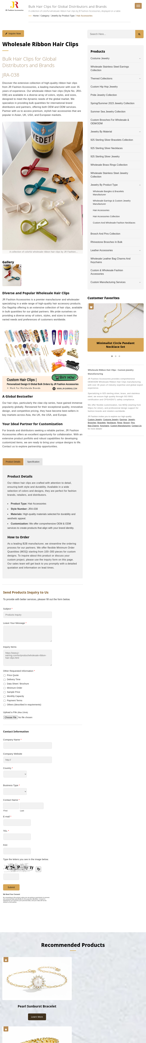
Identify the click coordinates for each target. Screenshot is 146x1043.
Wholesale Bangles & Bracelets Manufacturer (108, 193)
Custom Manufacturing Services (108, 282)
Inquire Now (13, 33)
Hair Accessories (84, 15)
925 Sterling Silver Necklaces (107, 148)
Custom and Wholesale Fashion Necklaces (114, 222)
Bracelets (101, 422)
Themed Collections (101, 78)
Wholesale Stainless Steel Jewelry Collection (109, 175)
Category (45, 15)
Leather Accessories (102, 250)
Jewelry (131, 419)
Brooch (126, 422)
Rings (119, 422)
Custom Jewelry (95, 419)
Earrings (123, 419)
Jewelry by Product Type (63, 15)
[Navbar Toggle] (138, 6)
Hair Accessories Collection (106, 216)
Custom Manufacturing (120, 425)
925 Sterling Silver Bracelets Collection (112, 139)
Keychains (104, 425)
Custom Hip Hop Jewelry (104, 86)
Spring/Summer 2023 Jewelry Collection (112, 103)
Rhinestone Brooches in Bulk (106, 242)
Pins (133, 422)
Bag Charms (93, 425)
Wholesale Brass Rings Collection (109, 164)
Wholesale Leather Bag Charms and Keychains (110, 260)
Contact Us (137, 425)
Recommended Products (73, 944)
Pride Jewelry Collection (104, 95)
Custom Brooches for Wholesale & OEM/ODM (110, 121)
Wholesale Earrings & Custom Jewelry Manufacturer (112, 202)
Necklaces (111, 422)
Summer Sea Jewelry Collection (108, 111)
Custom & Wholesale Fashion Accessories (107, 272)
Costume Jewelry (100, 58)
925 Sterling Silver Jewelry (105, 156)
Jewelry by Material (101, 131)
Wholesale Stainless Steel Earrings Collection (110, 68)
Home (36, 15)
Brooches (92, 422)
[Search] (111, 34)
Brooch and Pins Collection (105, 233)
